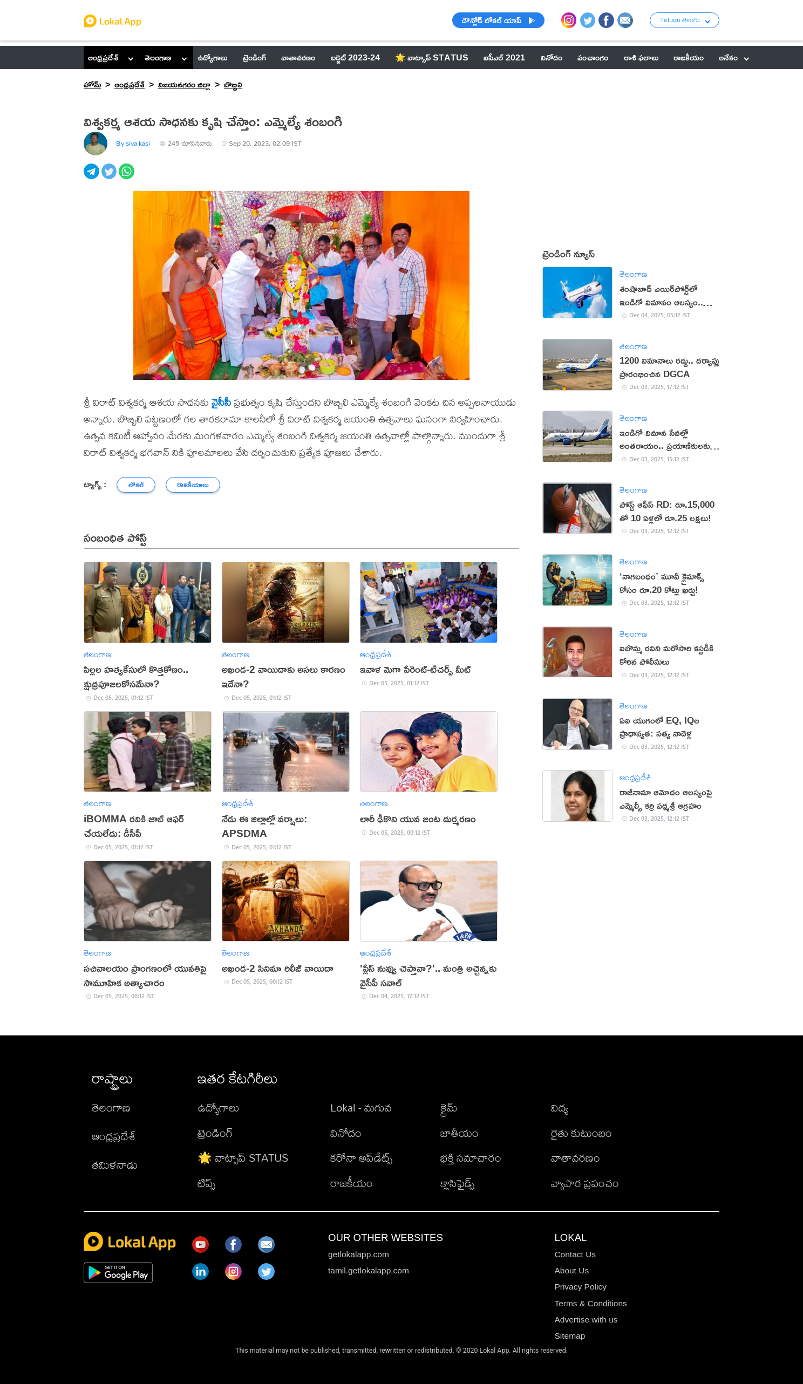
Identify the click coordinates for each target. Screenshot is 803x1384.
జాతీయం (459, 1133)
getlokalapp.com (358, 1254)
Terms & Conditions (590, 1303)
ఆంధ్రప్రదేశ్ (103, 57)
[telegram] (92, 177)
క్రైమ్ (449, 1107)
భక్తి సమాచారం (470, 1158)
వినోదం (346, 1133)
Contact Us (575, 1254)
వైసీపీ (221, 402)
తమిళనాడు (115, 1165)
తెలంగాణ (158, 57)
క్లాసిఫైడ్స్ (457, 1183)
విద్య (559, 1107)
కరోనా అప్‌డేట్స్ (361, 1158)
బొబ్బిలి (233, 84)
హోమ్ (92, 84)
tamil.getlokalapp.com (368, 1270)
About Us (571, 1270)
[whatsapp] (128, 177)
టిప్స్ (206, 1183)
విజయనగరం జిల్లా (184, 84)
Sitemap (569, 1335)
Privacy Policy (580, 1286)
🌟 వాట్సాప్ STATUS (243, 1158)
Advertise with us (585, 1319)
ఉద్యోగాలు (219, 1107)
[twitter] (110, 177)
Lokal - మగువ (361, 1107)
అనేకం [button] (733, 57)
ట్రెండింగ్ (215, 1133)
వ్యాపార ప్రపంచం (585, 1183)
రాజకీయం (351, 1183)
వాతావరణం (575, 1158)
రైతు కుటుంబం (581, 1133)
